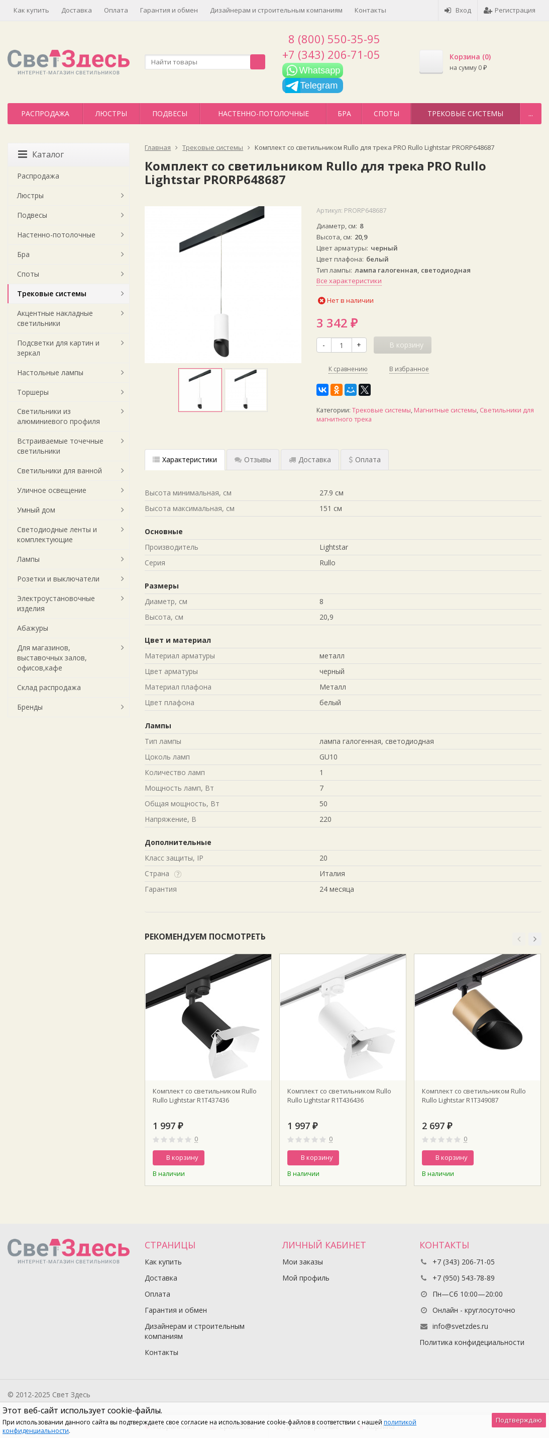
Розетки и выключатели (58, 578)
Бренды (30, 707)
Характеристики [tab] (185, 459)
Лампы (28, 559)
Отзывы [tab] (253, 459)
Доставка (76, 10)
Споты (386, 113)
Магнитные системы (445, 410)
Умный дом (36, 510)
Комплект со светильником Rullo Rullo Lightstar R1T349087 (474, 1095)
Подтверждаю (519, 1419)
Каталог (41, 154)
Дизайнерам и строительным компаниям (276, 10)
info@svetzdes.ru (460, 1326)
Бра (344, 113)
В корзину (176, 1157)
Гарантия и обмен (169, 10)
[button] (518, 939)
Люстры (111, 113)
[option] (200, 390)
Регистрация (509, 10)
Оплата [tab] (365, 459)
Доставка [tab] (310, 459)
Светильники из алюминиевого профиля (58, 416)
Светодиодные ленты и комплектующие (57, 534)
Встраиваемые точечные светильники (60, 446)
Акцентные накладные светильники (55, 318)
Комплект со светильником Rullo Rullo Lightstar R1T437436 (205, 1095)
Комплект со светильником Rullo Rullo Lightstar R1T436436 (339, 1095)
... (530, 113)
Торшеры (33, 392)
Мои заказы (302, 1261)
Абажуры (32, 628)
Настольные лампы (50, 372)
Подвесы (169, 113)
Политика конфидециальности (471, 1342)
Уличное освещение (51, 490)
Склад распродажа (49, 687)
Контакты (370, 10)
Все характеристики (349, 280)
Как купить (31, 10)
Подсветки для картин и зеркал (58, 348)
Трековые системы (465, 113)
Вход (458, 10)
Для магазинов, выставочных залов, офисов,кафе (52, 657)
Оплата (116, 10)
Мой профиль (306, 1278)
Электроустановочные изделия (56, 603)
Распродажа (45, 113)
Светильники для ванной (59, 470)
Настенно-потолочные (263, 113)
